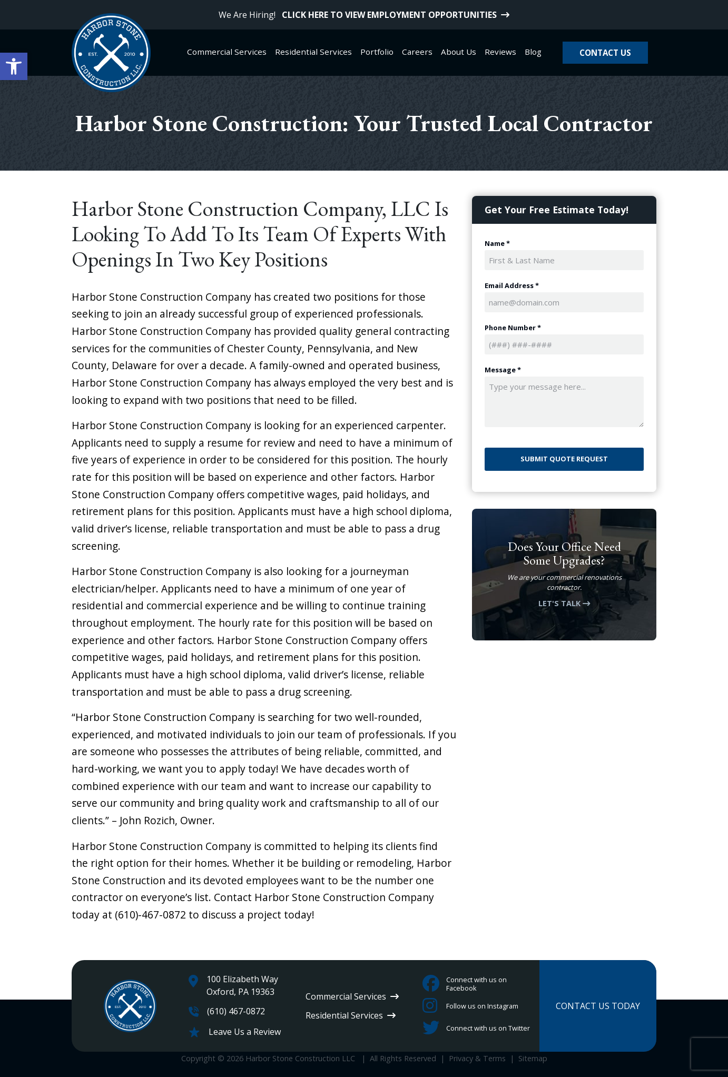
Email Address (512, 285)
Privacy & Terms (477, 1058)
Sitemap (532, 1058)
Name (497, 243)
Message (503, 370)
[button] (13, 66)
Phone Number (513, 327)
